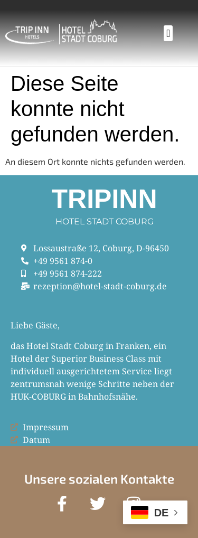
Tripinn (104, 199)
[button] (168, 33)
